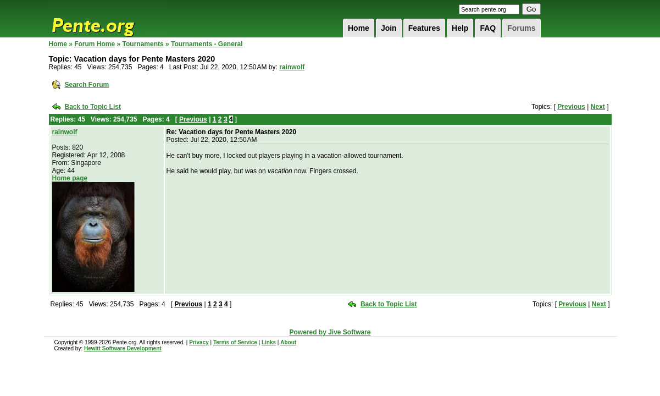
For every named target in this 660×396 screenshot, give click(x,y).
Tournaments (143, 44)
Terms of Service (235, 342)
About (288, 342)
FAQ (488, 28)
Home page (70, 178)
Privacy (199, 342)
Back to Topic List (93, 107)
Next (598, 107)
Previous (571, 107)
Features (424, 28)
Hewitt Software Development (123, 348)
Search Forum (87, 85)
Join (389, 28)
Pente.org (107, 18)
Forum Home (94, 44)
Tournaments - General (206, 44)
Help (460, 28)
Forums (521, 28)
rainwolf (291, 67)
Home (358, 28)
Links (269, 342)
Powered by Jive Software (329, 332)
